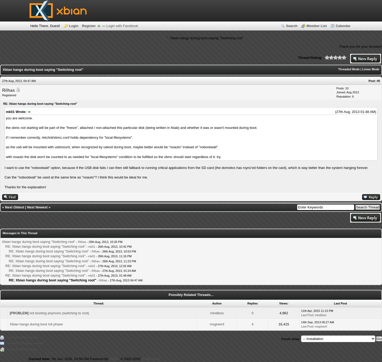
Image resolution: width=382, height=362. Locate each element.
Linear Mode (370, 69)
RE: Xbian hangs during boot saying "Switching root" (45, 246)
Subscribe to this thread (22, 349)
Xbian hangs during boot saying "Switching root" (38, 242)
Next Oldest (14, 207)
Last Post (307, 315)
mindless (217, 313)
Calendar (343, 26)
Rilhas (8, 90)
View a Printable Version (22, 337)
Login (73, 26)
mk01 (91, 246)
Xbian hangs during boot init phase (36, 324)
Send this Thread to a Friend (25, 343)
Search (291, 26)
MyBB (114, 359)
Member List (316, 26)
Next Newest (37, 207)
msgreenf (217, 324)
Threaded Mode (349, 69)
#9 (378, 80)
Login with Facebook (122, 26)
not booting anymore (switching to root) (59, 313)
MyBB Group (151, 359)
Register (89, 26)
